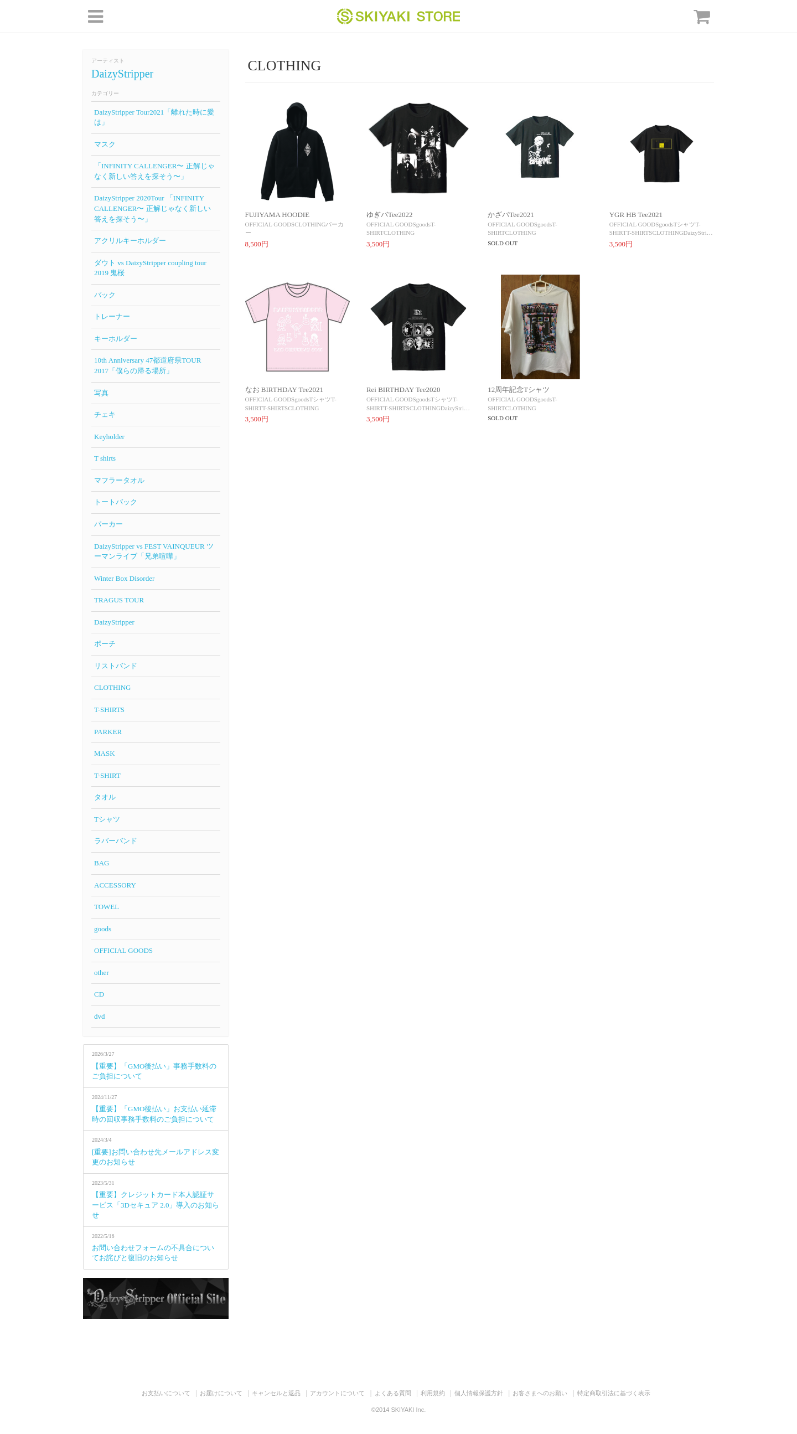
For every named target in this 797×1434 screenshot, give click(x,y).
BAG (101, 863)
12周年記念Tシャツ (519, 389)
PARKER (108, 732)
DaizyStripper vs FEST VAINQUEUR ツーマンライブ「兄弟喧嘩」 (154, 551)
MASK (104, 753)
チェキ (105, 414)
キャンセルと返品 (276, 1393)
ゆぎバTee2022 (389, 214)
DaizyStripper (122, 74)
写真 (101, 393)
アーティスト (108, 61)
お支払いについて (166, 1393)
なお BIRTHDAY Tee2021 (284, 389)
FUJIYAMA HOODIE (277, 214)
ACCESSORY (115, 885)
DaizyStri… (698, 232)
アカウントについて (337, 1393)
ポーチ (105, 643)
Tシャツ (107, 819)
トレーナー (112, 316)
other (101, 972)
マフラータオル (119, 480)
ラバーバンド (115, 841)
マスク (105, 144)
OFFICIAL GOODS (123, 950)
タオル (105, 797)
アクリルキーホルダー (130, 240)
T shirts (105, 458)
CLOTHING (112, 687)
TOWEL (106, 906)
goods (102, 929)
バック (105, 295)
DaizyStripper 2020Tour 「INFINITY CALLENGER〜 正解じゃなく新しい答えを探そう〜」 (152, 208)
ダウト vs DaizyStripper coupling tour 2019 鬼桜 (150, 268)
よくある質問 (393, 1393)
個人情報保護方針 (478, 1393)
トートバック (115, 502)
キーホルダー (115, 338)
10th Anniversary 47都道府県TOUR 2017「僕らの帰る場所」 (147, 365)
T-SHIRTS (109, 709)
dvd (99, 1016)
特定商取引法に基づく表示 (613, 1393)
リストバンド (115, 666)
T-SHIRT (107, 775)
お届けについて (221, 1393)
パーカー (108, 524)
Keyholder (109, 436)
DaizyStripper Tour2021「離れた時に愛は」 (154, 117)
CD (99, 994)
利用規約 (433, 1393)
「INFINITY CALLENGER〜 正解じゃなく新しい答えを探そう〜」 (154, 171)
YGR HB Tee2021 (636, 214)
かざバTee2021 (511, 214)
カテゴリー (105, 93)
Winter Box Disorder (124, 578)
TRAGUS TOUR (119, 600)
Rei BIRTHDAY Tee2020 (403, 389)
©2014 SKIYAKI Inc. (398, 1409)
